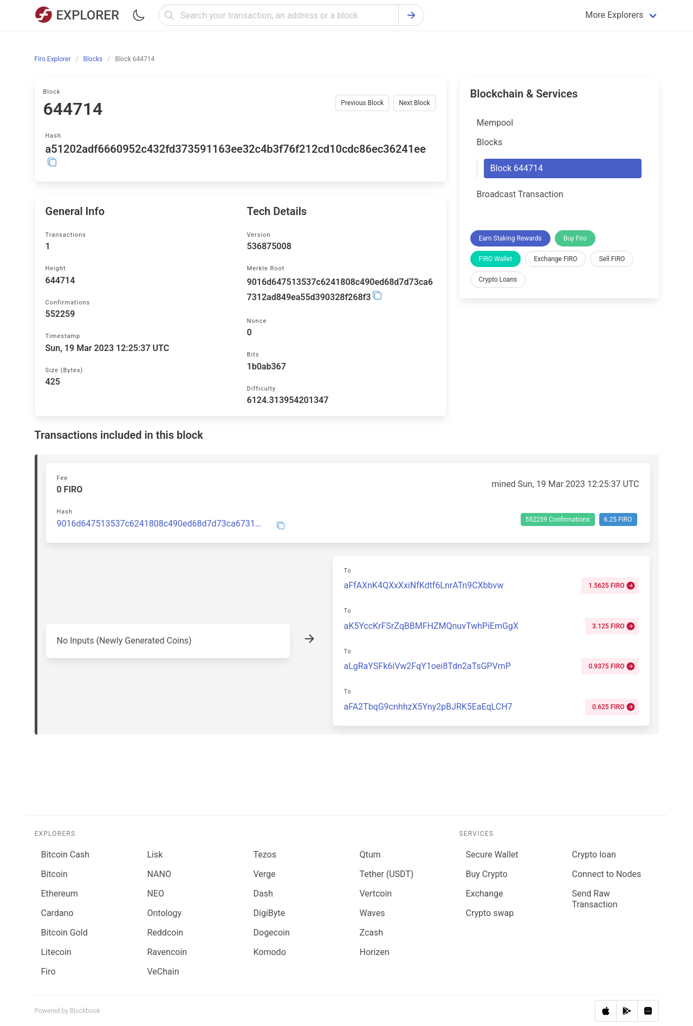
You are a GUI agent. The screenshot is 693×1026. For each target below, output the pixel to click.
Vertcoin (376, 893)
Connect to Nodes (606, 874)
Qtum (370, 854)
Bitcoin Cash (65, 854)
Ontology (164, 913)
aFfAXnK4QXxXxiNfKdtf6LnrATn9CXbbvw (423, 585)
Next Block (414, 103)
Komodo (270, 952)
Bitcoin (54, 874)
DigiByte (270, 913)
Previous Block (362, 103)
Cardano (57, 913)
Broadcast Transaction (520, 194)
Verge (265, 874)
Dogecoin (272, 932)
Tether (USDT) (387, 874)
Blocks (490, 142)
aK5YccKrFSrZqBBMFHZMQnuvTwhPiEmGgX (431, 626)
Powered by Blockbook (67, 1011)
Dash (263, 893)
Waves (372, 913)
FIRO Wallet (496, 259)
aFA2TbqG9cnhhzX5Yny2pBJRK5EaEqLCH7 (428, 707)
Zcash (372, 932)
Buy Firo (575, 238)
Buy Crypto (487, 874)
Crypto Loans (498, 279)
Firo (48, 971)
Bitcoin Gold (64, 932)
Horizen (375, 952)
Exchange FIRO (555, 259)
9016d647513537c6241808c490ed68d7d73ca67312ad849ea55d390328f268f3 (160, 524)
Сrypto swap (490, 913)
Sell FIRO (612, 259)
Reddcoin (165, 932)
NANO (159, 874)
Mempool (495, 123)
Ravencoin (167, 952)
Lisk (155, 854)
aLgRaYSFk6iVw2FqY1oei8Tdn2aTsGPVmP (427, 666)
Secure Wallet (492, 854)
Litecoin (56, 952)
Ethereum (59, 893)
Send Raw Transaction (594, 899)
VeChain (163, 971)
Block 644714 (516, 168)
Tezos (265, 854)
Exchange (484, 893)
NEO (156, 893)
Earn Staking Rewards (510, 238)
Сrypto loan (594, 854)
